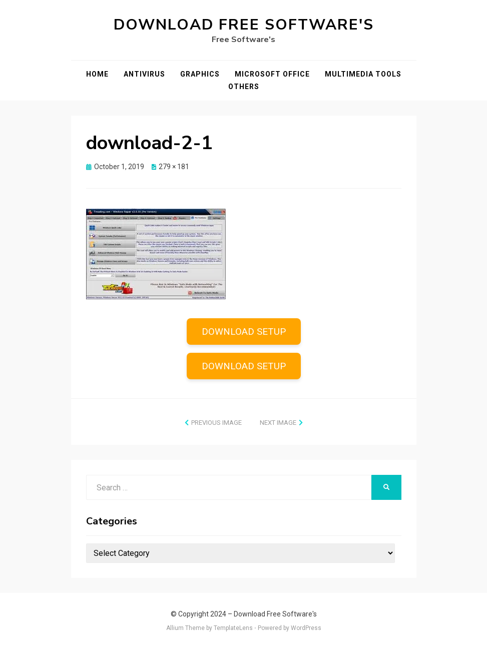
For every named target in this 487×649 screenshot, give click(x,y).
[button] (156, 254)
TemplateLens (233, 627)
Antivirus (144, 74)
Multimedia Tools (363, 74)
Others (243, 87)
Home (97, 74)
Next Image (278, 422)
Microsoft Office (272, 74)
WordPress (306, 627)
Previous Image (216, 422)
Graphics (200, 74)
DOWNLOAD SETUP (244, 331)
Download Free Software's (244, 25)
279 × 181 (174, 167)
